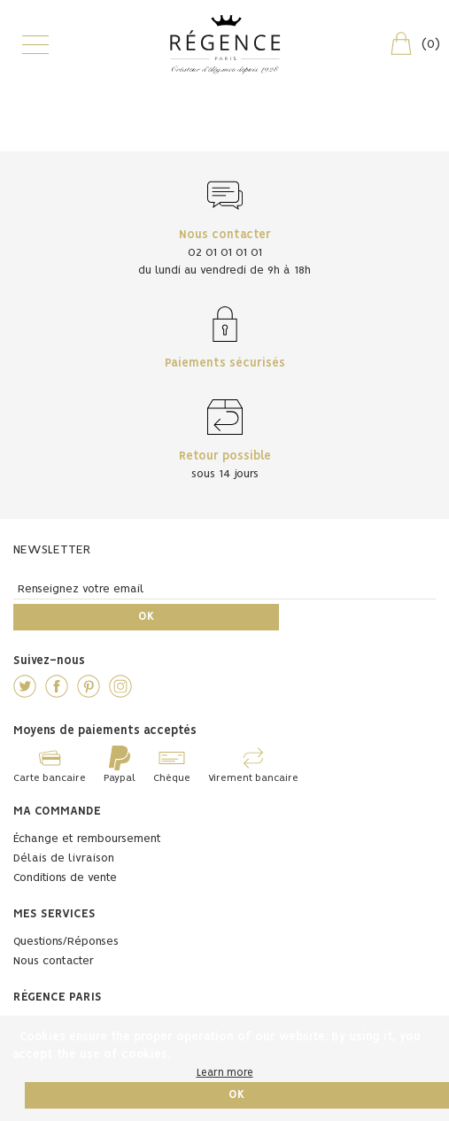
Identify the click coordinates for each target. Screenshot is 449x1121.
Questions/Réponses (66, 941)
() (414, 43)
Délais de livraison (63, 858)
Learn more (225, 1073)
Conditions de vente (65, 878)
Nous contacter (53, 961)
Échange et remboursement (87, 839)
